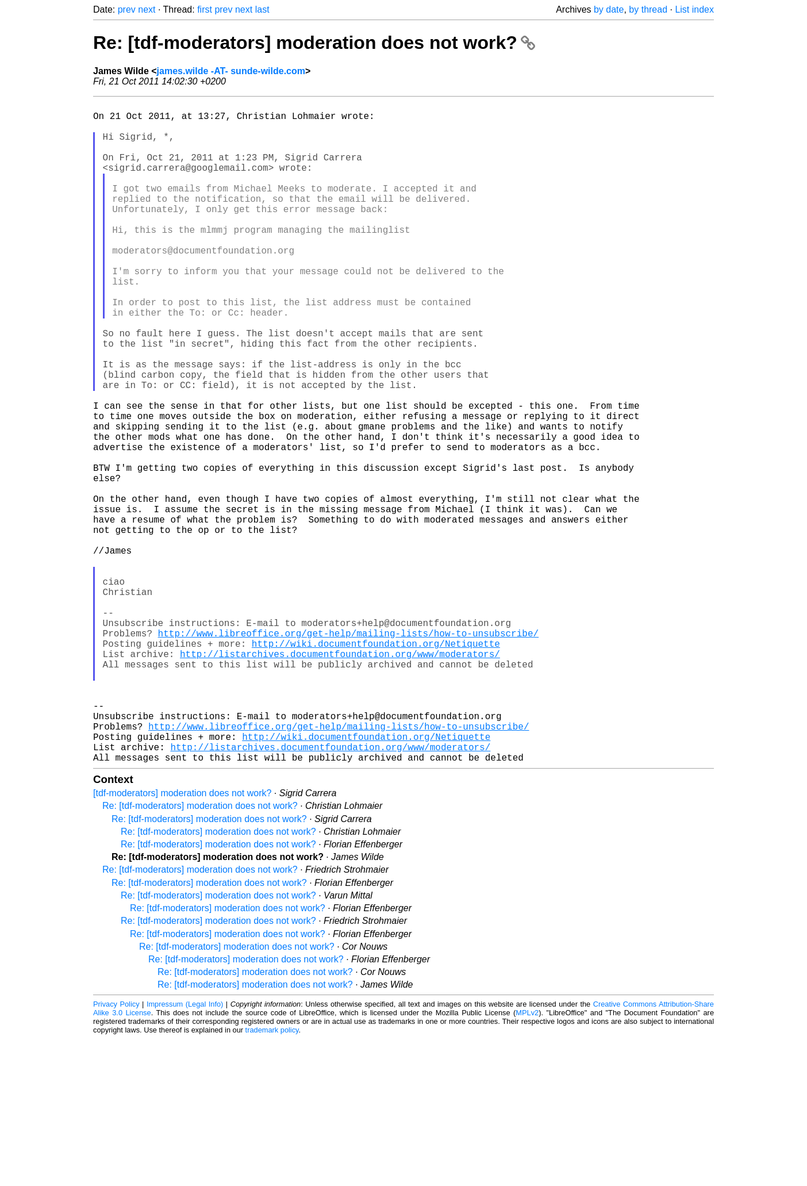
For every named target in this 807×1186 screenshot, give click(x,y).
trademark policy (272, 1177)
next (146, 9)
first (204, 9)
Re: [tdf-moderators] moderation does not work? (314, 42)
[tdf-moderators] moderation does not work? (182, 940)
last (262, 9)
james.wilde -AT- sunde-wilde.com (231, 71)
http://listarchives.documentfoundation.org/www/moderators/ (340, 778)
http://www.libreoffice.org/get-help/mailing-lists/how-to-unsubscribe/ (348, 752)
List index (694, 9)
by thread (648, 9)
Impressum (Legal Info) (185, 1151)
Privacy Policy (116, 1151)
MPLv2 (527, 1160)
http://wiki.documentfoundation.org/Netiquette (376, 765)
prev (127, 9)
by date (609, 9)
